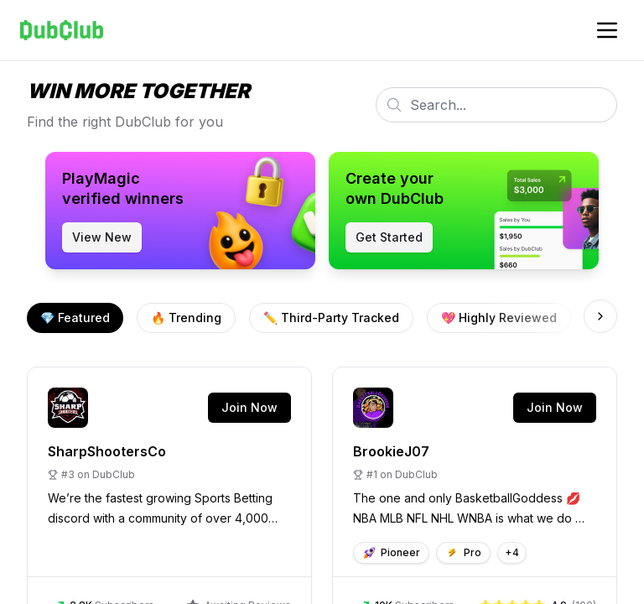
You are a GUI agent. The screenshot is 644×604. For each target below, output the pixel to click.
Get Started (389, 237)
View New (102, 237)
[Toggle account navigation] (607, 30)
